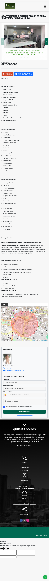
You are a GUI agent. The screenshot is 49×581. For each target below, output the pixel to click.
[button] (46, 41)
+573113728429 (24, 468)
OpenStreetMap (43, 340)
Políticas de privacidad (24, 445)
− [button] (3, 311)
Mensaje (5, 398)
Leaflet (33, 340)
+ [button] (3, 309)
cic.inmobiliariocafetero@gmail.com (14, 370)
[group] (24, 41)
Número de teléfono (8, 391)
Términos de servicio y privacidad (25, 415)
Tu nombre (6, 379)
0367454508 (24, 470)
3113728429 (8, 368)
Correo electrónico (8, 385)
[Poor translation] (6, 548)
